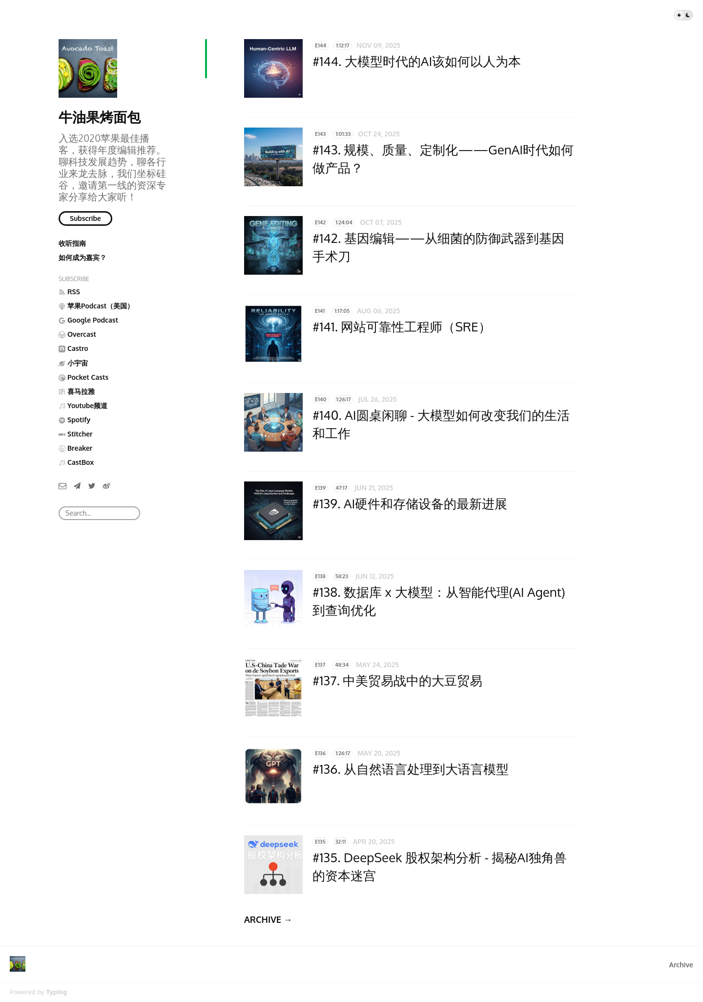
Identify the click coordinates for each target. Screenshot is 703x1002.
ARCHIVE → (268, 919)
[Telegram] (77, 485)
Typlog (56, 992)
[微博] (106, 485)
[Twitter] (92, 485)
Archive (681, 964)
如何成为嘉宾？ (82, 257)
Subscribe (85, 218)
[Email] (62, 485)
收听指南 (72, 243)
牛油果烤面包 (100, 117)
